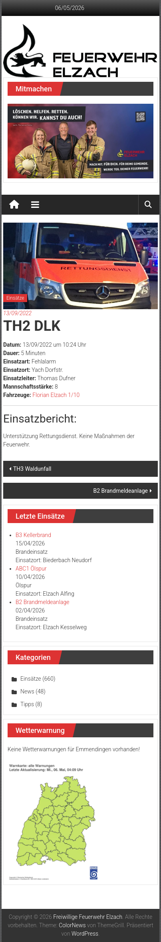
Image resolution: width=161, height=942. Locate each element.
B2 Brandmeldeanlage (120, 491)
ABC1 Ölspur (31, 568)
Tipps (27, 704)
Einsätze (15, 298)
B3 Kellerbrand (33, 535)
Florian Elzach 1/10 (56, 395)
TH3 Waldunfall (32, 469)
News (27, 691)
